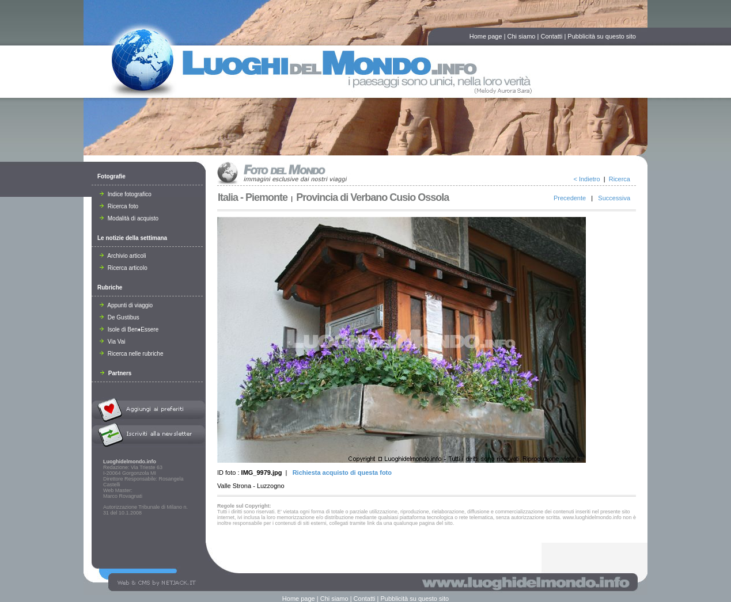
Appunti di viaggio (126, 305)
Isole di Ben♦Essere (129, 329)
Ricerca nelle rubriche (132, 353)
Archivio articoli (123, 256)
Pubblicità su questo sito (601, 36)
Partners (115, 373)
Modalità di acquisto (129, 218)
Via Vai (113, 341)
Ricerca (619, 179)
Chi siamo (521, 36)
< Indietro (586, 179)
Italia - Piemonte (252, 197)
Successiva (614, 198)
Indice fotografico (125, 194)
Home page (485, 36)
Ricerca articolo (123, 268)
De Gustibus (119, 317)
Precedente (570, 198)
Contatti (551, 36)
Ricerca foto (119, 206)
